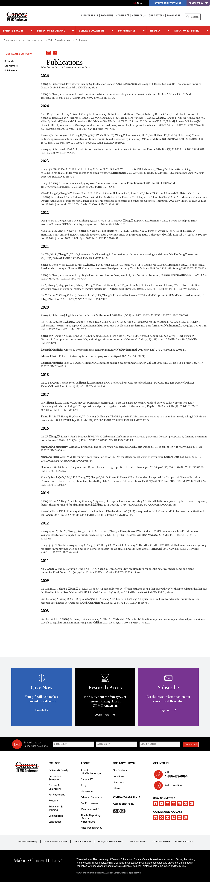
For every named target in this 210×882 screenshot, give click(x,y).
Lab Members (11, 65)
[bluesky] (185, 803)
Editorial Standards (91, 797)
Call (180, 774)
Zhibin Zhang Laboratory (19, 53)
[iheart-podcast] (179, 817)
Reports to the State (82, 841)
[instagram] (173, 803)
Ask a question (171, 786)
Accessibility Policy (123, 803)
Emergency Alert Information (110, 841)
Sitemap (117, 788)
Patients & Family (13, 30)
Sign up (168, 710)
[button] (48, 52)
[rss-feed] (185, 817)
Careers (122, 15)
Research (154, 30)
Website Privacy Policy (27, 841)
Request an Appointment (168, 3)
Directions (118, 782)
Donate (41, 710)
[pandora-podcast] (173, 817)
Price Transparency (91, 827)
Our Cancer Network (161, 841)
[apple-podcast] (155, 817)
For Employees (89, 803)
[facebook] (155, 803)
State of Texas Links (138, 841)
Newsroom (87, 791)
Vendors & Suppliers (183, 841)
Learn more (105, 714)
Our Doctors (156, 15)
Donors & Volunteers (91, 30)
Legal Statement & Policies (55, 841)
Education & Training (186, 30)
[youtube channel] (167, 803)
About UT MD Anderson (91, 772)
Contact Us (139, 15)
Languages (173, 15)
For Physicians (126, 30)
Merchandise (90, 809)
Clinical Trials (89, 15)
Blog (83, 785)
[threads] (191, 803)
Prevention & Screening (51, 30)
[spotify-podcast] (161, 817)
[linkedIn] (179, 803)
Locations (118, 776)
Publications (10, 70)
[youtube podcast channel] (167, 817)
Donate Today (198, 3)
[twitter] (161, 803)
